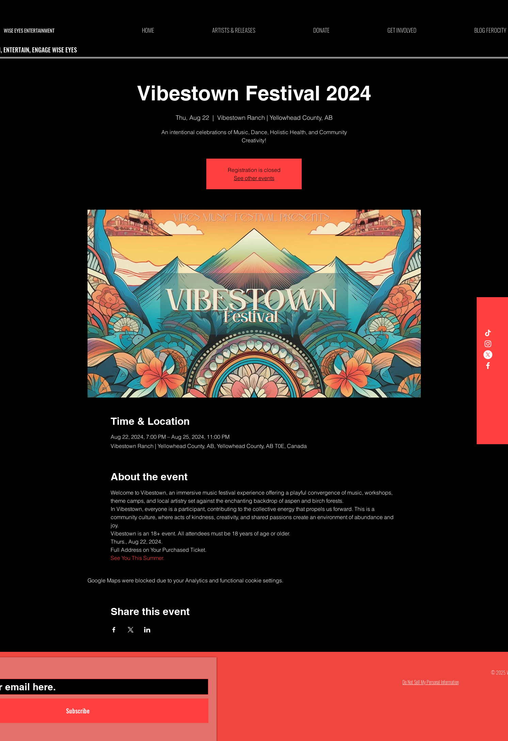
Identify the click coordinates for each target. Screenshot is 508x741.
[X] (487, 354)
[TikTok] (487, 332)
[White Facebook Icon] (487, 365)
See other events (254, 178)
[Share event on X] (130, 629)
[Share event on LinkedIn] (147, 629)
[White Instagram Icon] (487, 343)
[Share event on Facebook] (114, 629)
